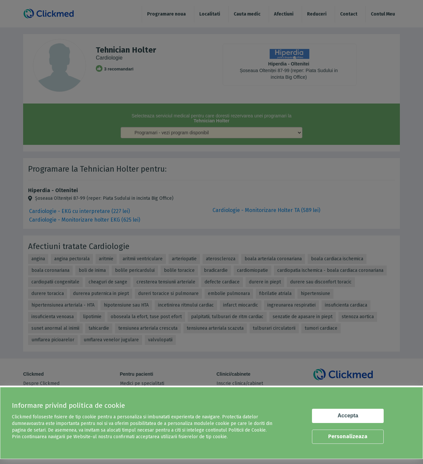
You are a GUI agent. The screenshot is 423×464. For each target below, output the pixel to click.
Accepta (348, 415)
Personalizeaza (347, 436)
